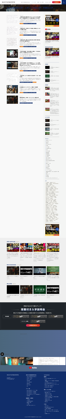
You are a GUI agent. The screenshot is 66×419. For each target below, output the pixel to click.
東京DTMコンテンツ (49, 159)
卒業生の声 (54, 205)
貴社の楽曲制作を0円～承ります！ (49, 407)
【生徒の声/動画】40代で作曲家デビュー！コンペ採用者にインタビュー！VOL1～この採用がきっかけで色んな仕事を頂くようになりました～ (30, 64)
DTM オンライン (53, 186)
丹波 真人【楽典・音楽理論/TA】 (49, 385)
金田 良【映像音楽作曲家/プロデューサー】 (51, 383)
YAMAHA (51, 198)
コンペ (57, 218)
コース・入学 (34, 2)
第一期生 (50, 216)
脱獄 (51, 214)
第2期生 (47, 215)
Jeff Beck (54, 216)
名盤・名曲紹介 (48, 157)
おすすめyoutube (48, 144)
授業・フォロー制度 (40, 2)
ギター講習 (47, 217)
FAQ (27, 386)
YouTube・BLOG (48, 2)
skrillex (56, 219)
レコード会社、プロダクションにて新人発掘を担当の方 (52, 412)
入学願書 (28, 403)
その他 (45, 404)
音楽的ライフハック (49, 140)
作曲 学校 (54, 201)
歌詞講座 (47, 202)
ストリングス (51, 204)
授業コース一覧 (48, 163)
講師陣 (45, 376)
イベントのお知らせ (48, 203)
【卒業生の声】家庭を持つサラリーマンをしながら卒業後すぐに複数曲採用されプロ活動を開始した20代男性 (30, 17)
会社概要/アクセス (47, 413)
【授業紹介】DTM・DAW (48, 400)
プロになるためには (48, 185)
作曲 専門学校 (51, 188)
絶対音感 (47, 204)
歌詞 (55, 199)
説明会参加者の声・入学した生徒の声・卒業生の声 (30, 23)
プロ (54, 220)
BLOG (47, 149)
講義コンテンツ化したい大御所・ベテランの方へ (51, 409)
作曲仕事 (51, 183)
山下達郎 (55, 208)
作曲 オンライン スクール (53, 202)
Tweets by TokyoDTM (23, 333)
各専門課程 (28, 395)
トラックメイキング (51, 219)
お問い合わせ (46, 405)
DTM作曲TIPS (48, 168)
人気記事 (47, 184)
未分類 (47, 145)
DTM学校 (21, 23)
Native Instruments (55, 183)
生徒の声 (47, 189)
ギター (50, 215)
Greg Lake (53, 195)
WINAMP (54, 189)
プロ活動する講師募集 (48, 408)
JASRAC (47, 216)
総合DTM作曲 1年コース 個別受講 (31, 391)
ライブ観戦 (47, 164)
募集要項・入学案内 (29, 398)
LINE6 (57, 195)
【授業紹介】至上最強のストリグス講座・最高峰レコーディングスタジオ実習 (52, 397)
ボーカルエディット (53, 207)
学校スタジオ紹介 (29, 379)
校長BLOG (47, 167)
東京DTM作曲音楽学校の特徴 (50, 160)
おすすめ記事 (48, 151)
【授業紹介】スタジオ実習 (48, 395)
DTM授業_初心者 (48, 148)
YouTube (47, 141)
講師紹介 (47, 142)
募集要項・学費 (29, 402)
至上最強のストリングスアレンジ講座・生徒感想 (29, 87)
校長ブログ (47, 187)
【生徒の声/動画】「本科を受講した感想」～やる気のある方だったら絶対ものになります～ (30, 52)
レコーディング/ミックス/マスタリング (51, 177)
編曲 (56, 206)
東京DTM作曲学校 (55, 214)
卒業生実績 (28, 380)
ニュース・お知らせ (49, 170)
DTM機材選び (48, 155)
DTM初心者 (56, 203)
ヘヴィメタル (47, 214)
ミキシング (51, 221)
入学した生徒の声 (29, 382)
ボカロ (53, 185)
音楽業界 (54, 200)
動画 (50, 195)
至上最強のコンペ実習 (53, 196)
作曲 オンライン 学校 (49, 205)
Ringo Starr (47, 198)
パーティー (47, 196)
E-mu (50, 206)
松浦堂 (55, 197)
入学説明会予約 (56, 2)
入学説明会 (51, 187)
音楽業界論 (47, 153)
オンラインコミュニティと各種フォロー (50, 391)
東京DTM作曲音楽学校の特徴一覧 (31, 376)
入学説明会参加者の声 (30, 401)
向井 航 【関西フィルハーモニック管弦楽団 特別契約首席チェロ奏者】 (52, 380)
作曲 (53, 206)
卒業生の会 (46, 401)
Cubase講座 (48, 166)
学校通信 (47, 175)
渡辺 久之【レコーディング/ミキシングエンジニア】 (52, 384)
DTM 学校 (55, 217)
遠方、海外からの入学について (31, 405)
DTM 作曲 (51, 217)
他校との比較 (28, 384)
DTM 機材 (56, 188)
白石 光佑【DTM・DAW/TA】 (49, 387)
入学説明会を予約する (33, 325)
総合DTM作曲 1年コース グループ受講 (32, 390)
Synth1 (47, 219)
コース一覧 (28, 388)
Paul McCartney (48, 208)
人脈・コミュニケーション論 (49, 199)
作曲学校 (47, 183)
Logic (52, 208)
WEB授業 (47, 176)
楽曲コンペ (53, 218)
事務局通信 (47, 152)
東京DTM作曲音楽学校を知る (25, 2)
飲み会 (55, 187)
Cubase (47, 195)
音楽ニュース (48, 173)
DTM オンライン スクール (49, 197)
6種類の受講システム (48, 392)
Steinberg (47, 206)
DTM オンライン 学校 (49, 200)
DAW (51, 201)
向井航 (57, 215)
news (53, 203)
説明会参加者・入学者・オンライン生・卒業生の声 (29, 97)
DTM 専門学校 (48, 186)
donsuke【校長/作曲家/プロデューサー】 (50, 378)
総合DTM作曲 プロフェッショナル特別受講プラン (34, 394)
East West (47, 221)
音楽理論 (47, 188)
